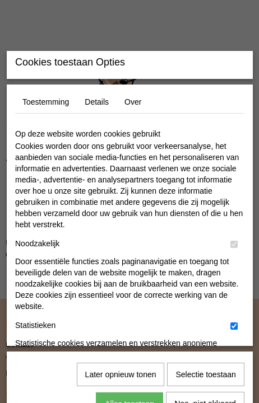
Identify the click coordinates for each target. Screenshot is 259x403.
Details (97, 185)
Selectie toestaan (205, 333)
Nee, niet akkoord (205, 362)
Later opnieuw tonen (120, 333)
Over (132, 185)
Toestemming (45, 185)
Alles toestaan (129, 362)
